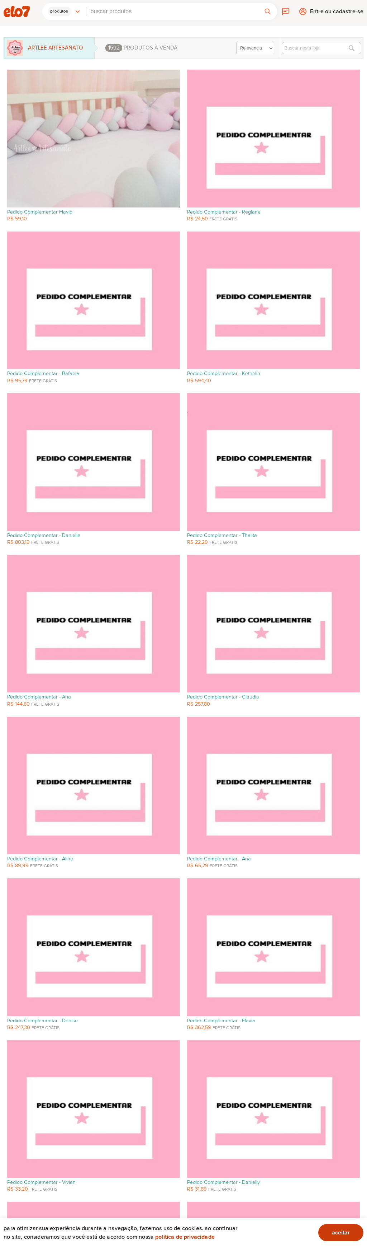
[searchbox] (172, 11)
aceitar (341, 1233)
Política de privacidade (185, 1237)
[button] (64, 11)
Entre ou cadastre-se (336, 13)
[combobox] (172, 11)
